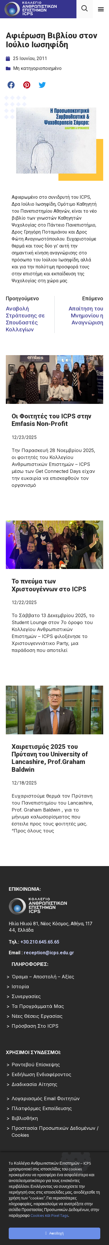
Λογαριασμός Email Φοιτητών (46, 1098)
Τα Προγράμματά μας (38, 1006)
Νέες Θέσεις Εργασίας (37, 1016)
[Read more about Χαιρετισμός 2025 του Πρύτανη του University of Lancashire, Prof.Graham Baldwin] (54, 791)
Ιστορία (20, 986)
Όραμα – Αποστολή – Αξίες (43, 977)
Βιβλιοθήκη (25, 1118)
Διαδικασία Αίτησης (34, 1084)
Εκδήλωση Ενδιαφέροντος (41, 1074)
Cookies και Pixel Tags (49, 1216)
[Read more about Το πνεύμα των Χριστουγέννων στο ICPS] (54, 618)
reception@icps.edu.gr (49, 952)
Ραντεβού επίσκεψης (36, 1064)
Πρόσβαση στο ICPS (35, 1026)
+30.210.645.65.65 (39, 942)
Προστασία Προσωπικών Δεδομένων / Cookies (55, 1131)
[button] (101, 9)
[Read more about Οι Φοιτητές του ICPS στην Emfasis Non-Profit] (54, 453)
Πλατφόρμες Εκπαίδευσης (42, 1108)
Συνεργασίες (26, 996)
